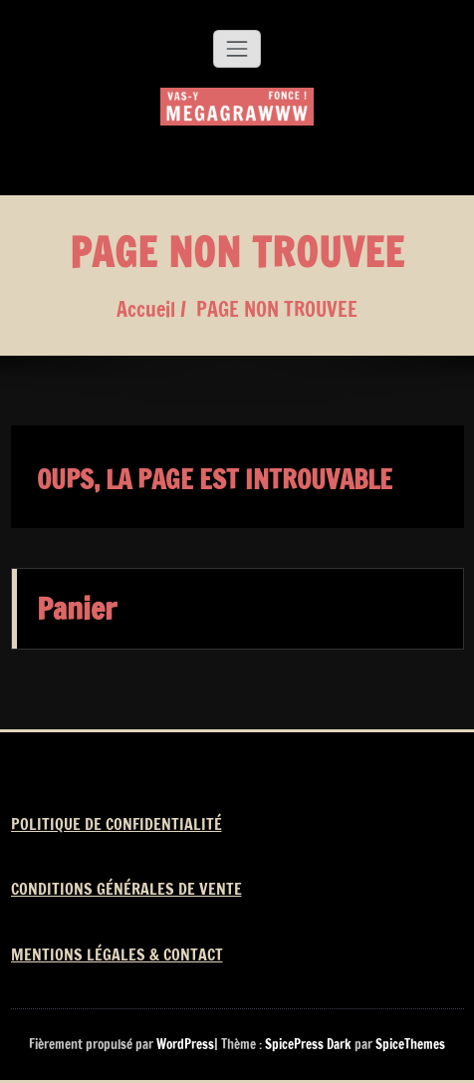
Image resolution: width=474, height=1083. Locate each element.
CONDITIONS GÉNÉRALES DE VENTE (126, 889)
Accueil (146, 309)
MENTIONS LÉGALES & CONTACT (117, 954)
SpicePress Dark (308, 1044)
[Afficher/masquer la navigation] (237, 49)
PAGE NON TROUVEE (276, 309)
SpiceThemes (408, 1044)
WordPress (185, 1044)
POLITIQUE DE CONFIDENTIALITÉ (116, 824)
